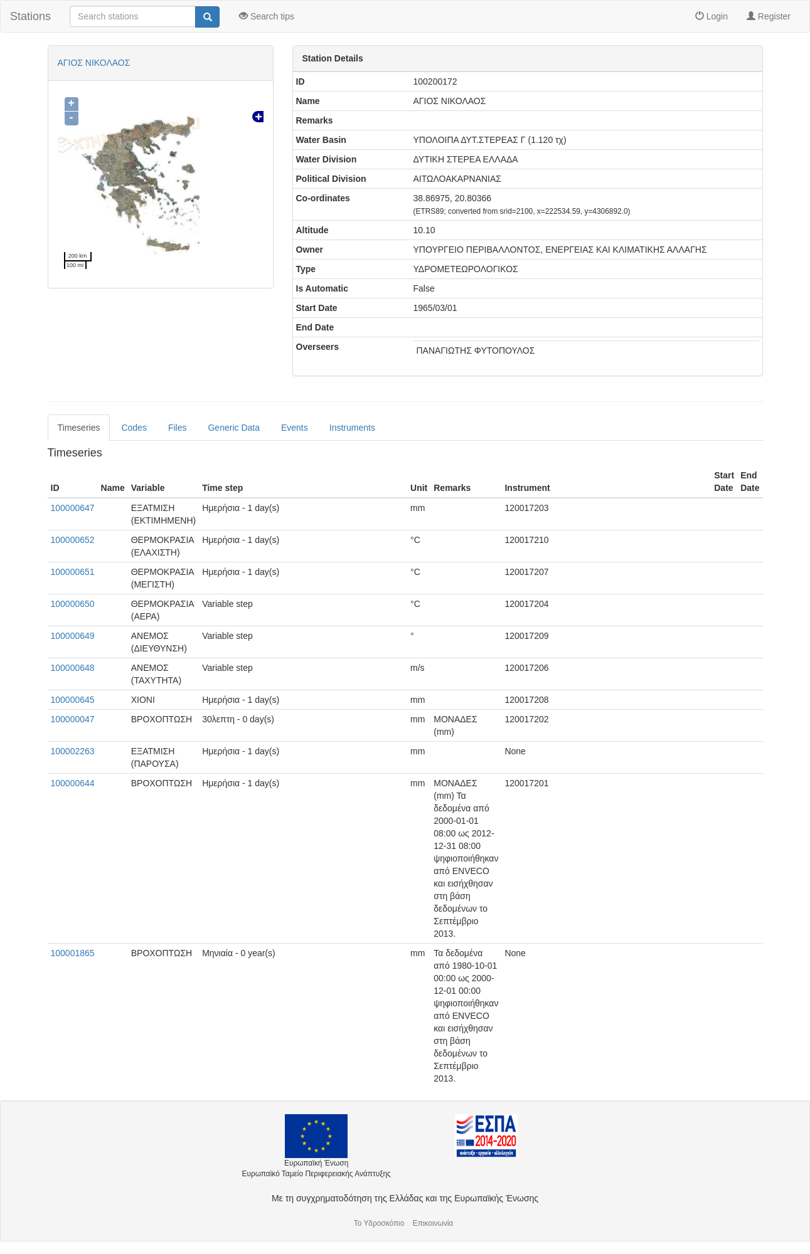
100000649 (73, 636)
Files (177, 428)
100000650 (73, 604)
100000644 (73, 783)
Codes (133, 428)
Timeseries (79, 428)
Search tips (266, 16)
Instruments (352, 428)
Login (711, 16)
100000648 (73, 668)
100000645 (73, 700)
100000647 (73, 508)
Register (769, 16)
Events (294, 428)
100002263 (73, 751)
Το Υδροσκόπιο (379, 1223)
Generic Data (233, 428)
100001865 (73, 953)
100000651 (73, 572)
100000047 (73, 719)
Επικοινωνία (433, 1223)
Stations (30, 16)
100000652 (73, 540)
